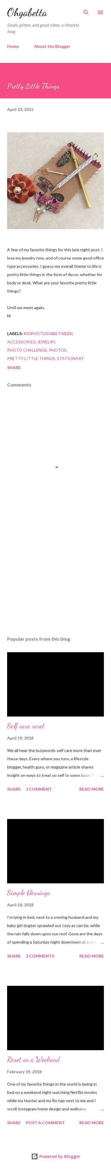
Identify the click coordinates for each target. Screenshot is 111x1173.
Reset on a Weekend (33, 1059)
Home (13, 46)
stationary (70, 358)
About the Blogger (52, 46)
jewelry (46, 341)
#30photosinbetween (48, 333)
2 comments (40, 955)
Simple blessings (28, 892)
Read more (91, 789)
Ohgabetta (27, 12)
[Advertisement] (55, 580)
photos (57, 350)
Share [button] (14, 367)
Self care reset (26, 726)
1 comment (39, 789)
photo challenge (27, 350)
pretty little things (31, 358)
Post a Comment (45, 1122)
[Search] (86, 10)
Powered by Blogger (55, 1156)
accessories (21, 341)
